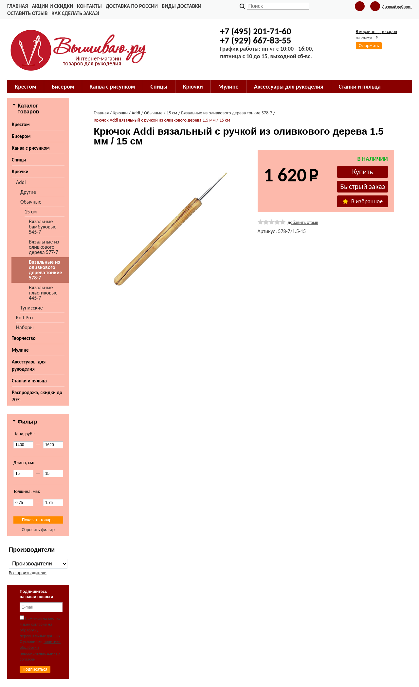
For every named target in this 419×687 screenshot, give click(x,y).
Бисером (21, 136)
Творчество (24, 338)
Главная (17, 6)
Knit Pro (24, 317)
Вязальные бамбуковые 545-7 (43, 226)
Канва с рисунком (31, 148)
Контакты (89, 6)
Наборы (25, 327)
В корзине (376, 31)
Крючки (20, 172)
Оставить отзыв (27, 13)
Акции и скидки (52, 6)
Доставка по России (132, 6)
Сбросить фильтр (38, 529)
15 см (31, 212)
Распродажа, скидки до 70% (37, 396)
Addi (21, 182)
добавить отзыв (303, 222)
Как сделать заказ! (75, 13)
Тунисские (31, 308)
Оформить (369, 45)
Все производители (27, 573)
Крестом (21, 124)
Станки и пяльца (29, 381)
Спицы (19, 160)
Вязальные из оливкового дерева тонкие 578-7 (45, 270)
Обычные (30, 202)
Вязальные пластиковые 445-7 (43, 292)
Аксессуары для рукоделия (29, 365)
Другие (28, 192)
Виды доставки (181, 6)
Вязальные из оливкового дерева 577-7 (44, 247)
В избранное (362, 201)
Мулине (20, 350)
